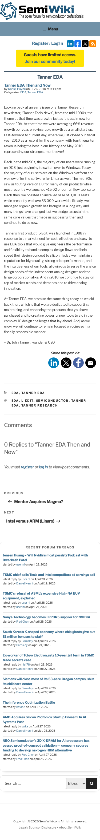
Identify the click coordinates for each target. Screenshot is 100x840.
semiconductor (52, 401)
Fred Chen (22, 621)
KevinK (20, 707)
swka (25, 726)
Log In (57, 43)
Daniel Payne (17, 89)
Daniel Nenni (24, 583)
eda (15, 401)
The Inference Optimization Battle (29, 702)
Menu (50, 29)
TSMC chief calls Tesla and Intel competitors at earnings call (49, 575)
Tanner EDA (35, 92)
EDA (23, 92)
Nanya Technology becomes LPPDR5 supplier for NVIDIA (46, 617)
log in (43, 467)
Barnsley (27, 641)
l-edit (27, 401)
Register (40, 43)
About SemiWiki (70, 827)
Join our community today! (50, 61)
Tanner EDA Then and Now (27, 85)
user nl (20, 564)
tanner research (39, 405)
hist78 (26, 664)
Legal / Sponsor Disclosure (38, 827)
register (27, 467)
